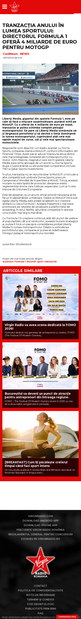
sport (40, 261)
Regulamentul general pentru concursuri (40, 534)
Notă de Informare (40, 595)
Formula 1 (20, 261)
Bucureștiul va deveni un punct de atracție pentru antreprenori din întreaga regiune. (38, 395)
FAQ (40, 613)
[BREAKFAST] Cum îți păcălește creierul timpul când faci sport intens (36, 464)
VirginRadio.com (40, 516)
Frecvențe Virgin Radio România (40, 529)
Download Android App (41, 520)
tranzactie (50, 261)
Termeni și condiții (40, 599)
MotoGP (31, 261)
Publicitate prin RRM (40, 608)
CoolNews (10, 54)
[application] (71, 6)
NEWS (24, 54)
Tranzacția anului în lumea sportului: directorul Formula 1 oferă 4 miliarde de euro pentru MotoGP (39, 36)
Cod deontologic (40, 604)
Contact (40, 585)
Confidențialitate (67, 617)
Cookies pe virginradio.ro (40, 538)
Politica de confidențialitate (40, 590)
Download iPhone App (40, 525)
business (8, 261)
